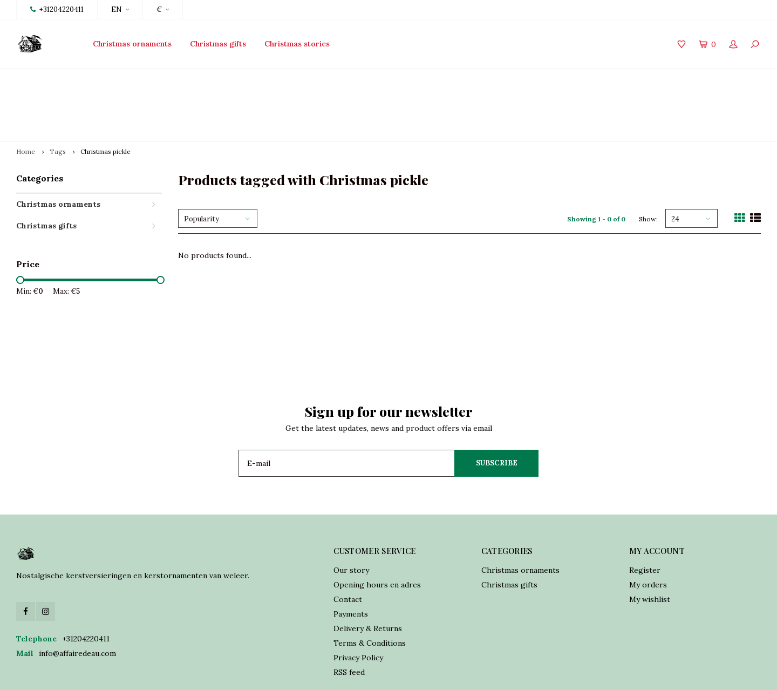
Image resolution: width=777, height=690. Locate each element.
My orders (648, 534)
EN (120, 9)
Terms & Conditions (369, 592)
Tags (58, 101)
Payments (350, 563)
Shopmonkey (336, 674)
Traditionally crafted (295, 79)
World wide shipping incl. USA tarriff (689, 79)
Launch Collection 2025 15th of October (94, 79)
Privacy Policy (358, 607)
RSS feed (349, 621)
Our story (351, 519)
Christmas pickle (105, 101)
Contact (347, 548)
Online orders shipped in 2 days (479, 79)
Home (25, 101)
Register (644, 519)
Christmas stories (297, 44)
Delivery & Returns (367, 578)
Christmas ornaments (132, 44)
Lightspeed (255, 674)
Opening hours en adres (377, 534)
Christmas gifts (218, 44)
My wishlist (649, 548)
